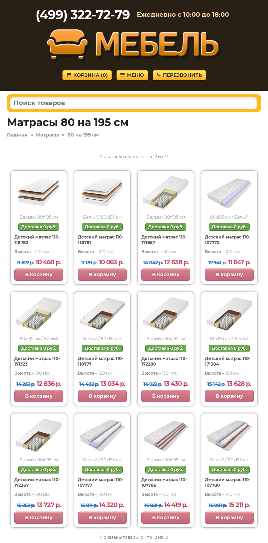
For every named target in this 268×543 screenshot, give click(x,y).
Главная (17, 135)
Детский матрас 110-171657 (164, 239)
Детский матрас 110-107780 (228, 482)
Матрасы (47, 135)
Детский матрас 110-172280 (164, 361)
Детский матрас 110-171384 (228, 361)
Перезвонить (179, 75)
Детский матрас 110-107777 (101, 482)
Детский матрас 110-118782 (37, 239)
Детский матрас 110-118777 (101, 361)
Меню (132, 75)
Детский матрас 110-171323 (37, 361)
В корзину (39, 274)
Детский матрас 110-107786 (164, 482)
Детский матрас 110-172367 (37, 482)
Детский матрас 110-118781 (101, 239)
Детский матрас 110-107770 (228, 239)
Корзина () (87, 75)
